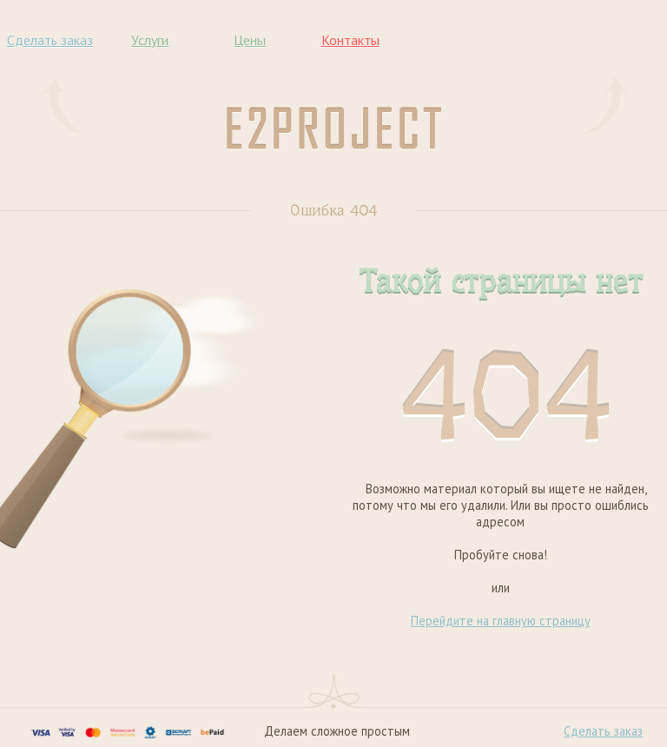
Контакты (350, 40)
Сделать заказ (50, 40)
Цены (250, 40)
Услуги (149, 40)
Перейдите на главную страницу (501, 620)
